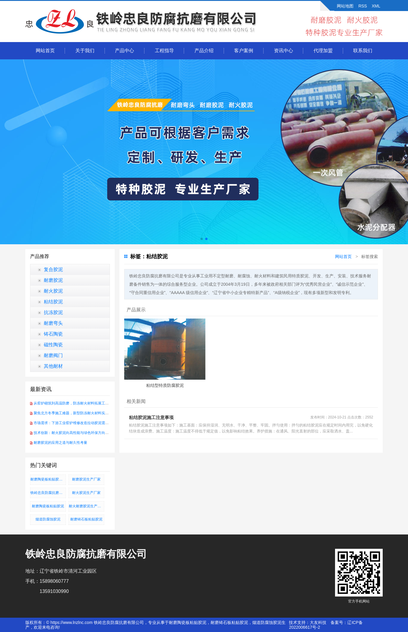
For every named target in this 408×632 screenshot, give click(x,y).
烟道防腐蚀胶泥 (47, 519)
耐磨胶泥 (53, 280)
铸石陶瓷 (53, 333)
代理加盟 (323, 50)
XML (376, 6)
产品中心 (124, 50)
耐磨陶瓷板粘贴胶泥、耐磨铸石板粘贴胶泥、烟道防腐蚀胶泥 (48, 479)
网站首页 (45, 50)
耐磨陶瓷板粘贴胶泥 (48, 506)
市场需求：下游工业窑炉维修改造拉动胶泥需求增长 (75, 423)
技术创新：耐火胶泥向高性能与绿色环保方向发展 (73, 433)
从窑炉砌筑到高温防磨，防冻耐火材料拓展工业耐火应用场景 (82, 403)
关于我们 (84, 50)
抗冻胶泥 (53, 312)
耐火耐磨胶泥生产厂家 (86, 506)
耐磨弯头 (53, 323)
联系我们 (362, 50)
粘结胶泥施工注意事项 (151, 417)
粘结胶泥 (53, 301)
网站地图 (345, 6)
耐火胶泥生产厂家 (86, 493)
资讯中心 (283, 50)
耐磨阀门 (53, 355)
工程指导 (164, 50)
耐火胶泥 (53, 290)
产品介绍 (204, 50)
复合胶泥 (53, 269)
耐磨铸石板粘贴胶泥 (86, 519)
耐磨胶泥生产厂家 (86, 479)
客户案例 (243, 50)
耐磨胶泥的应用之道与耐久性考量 (60, 443)
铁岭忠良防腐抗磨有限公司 (48, 493)
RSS (362, 6)
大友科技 (318, 622)
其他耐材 (53, 366)
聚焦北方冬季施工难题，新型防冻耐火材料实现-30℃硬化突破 (82, 413)
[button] (201, 239)
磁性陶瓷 (53, 344)
